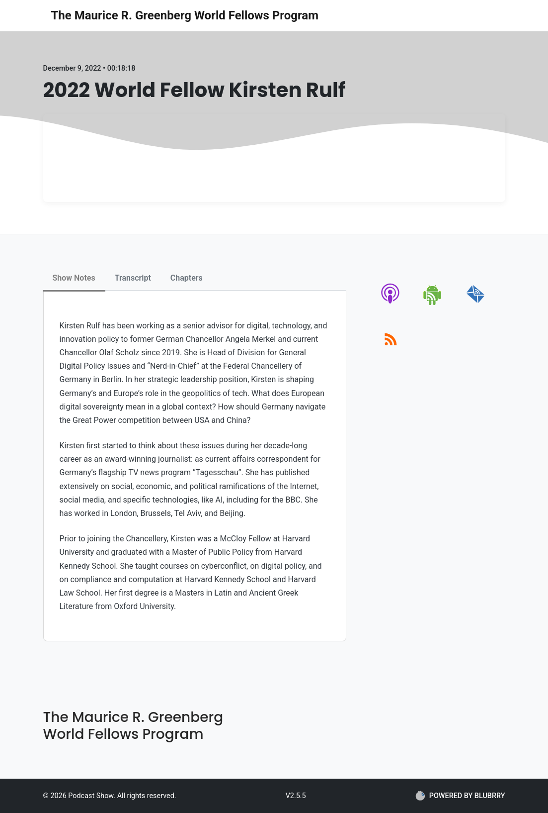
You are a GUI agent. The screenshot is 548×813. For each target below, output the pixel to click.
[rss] (390, 350)
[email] (475, 303)
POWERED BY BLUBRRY (460, 796)
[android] (433, 303)
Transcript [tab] (133, 278)
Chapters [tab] (186, 278)
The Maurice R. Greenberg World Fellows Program (184, 15)
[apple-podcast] (390, 303)
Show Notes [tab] (74, 278)
